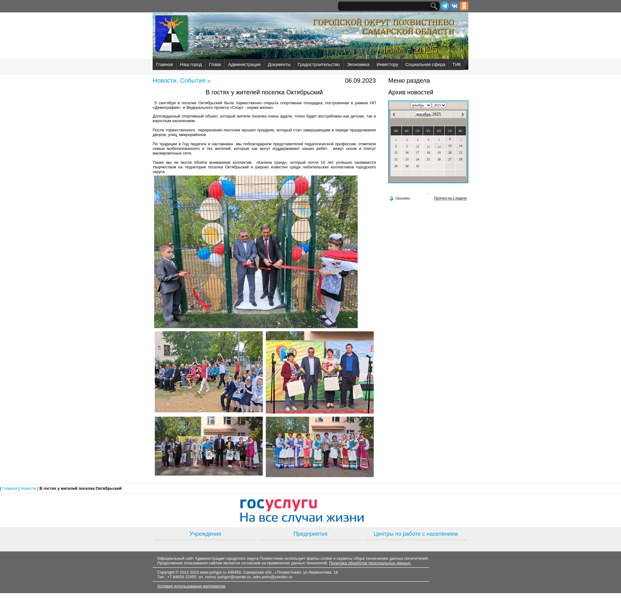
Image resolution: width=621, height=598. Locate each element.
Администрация (244, 64)
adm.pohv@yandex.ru (272, 577)
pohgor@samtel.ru (234, 577)
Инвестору (387, 64)
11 (428, 145)
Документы (279, 64)
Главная (164, 64)
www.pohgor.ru (213, 572)
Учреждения (205, 534)
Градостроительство (319, 64)
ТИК (456, 64)
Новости (29, 488)
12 (439, 145)
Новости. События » (182, 80)
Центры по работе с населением (416, 534)
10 (417, 145)
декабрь (423, 114)
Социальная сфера (425, 64)
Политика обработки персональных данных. (370, 563)
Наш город (191, 64)
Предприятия (311, 534)
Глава (215, 64)
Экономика (358, 64)
